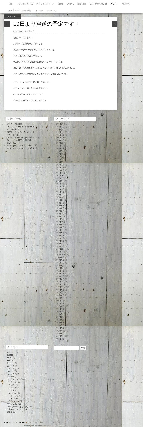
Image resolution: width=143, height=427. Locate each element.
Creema (70, 4)
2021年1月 (59, 192)
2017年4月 (59, 301)
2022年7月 (59, 159)
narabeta (10, 355)
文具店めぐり (12, 409)
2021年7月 (59, 184)
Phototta (10, 363)
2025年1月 (59, 127)
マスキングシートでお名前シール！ (21, 127)
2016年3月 (59, 336)
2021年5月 (59, 186)
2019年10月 (60, 222)
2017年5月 (59, 298)
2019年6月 (59, 233)
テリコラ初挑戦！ (14, 135)
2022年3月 (59, 167)
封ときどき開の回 (14, 124)
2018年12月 (60, 249)
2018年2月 (59, 276)
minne (60, 4)
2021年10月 (60, 176)
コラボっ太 (13, 388)
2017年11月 (60, 284)
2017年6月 (59, 295)
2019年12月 (60, 216)
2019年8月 (59, 227)
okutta (9, 358)
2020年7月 (59, 203)
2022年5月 (59, 162)
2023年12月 (60, 143)
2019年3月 (59, 241)
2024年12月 (60, 129)
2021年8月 (59, 181)
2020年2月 (59, 211)
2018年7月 (59, 263)
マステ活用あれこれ (98, 4)
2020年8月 (59, 200)
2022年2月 (59, 170)
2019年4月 (59, 238)
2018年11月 (60, 252)
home (11, 4)
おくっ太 (10, 366)
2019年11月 (60, 219)
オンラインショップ (45, 4)
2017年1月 (59, 309)
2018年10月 (60, 254)
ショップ (10, 371)
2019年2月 (59, 244)
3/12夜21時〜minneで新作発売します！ (23, 137)
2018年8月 (59, 260)
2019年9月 (59, 224)
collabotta (11, 352)
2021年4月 (59, 189)
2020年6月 (59, 205)
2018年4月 (59, 271)
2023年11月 (60, 146)
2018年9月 (59, 257)
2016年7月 (59, 325)
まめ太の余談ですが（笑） (20, 10)
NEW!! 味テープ (13, 143)
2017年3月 (59, 303)
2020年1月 (59, 214)
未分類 (10, 412)
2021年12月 (60, 173)
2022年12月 (60, 154)
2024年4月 (59, 132)
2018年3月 (59, 273)
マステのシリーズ (25, 4)
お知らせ (114, 4)
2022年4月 (59, 165)
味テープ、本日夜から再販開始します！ (23, 140)
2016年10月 (60, 317)
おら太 (11, 385)
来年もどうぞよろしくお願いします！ (22, 132)
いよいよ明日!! (13, 129)
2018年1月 (59, 279)
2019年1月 (59, 246)
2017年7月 (59, 292)
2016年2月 (59, 339)
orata (9, 360)
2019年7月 (59, 230)
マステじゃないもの (17, 398)
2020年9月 (59, 197)
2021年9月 (59, 178)
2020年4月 (59, 208)
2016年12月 (60, 312)
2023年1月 (59, 151)
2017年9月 (59, 290)
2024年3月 (59, 135)
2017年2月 (59, 306)
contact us (51, 10)
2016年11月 (60, 314)
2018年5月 (59, 268)
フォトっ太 (13, 396)
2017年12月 (60, 282)
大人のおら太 (14, 401)
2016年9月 (59, 320)
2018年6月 (59, 265)
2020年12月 (60, 195)
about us (39, 10)
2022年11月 (60, 156)
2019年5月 (59, 235)
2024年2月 (59, 137)
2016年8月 (59, 322)
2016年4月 (59, 333)
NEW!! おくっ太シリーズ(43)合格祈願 (22, 148)
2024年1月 (59, 140)
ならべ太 (10, 377)
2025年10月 (60, 124)
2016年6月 (59, 328)
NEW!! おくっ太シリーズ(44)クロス (21, 146)
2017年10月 (60, 287)
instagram (81, 4)
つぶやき (126, 4)
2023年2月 (59, 148)
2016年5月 (59, 331)
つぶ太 (11, 390)
